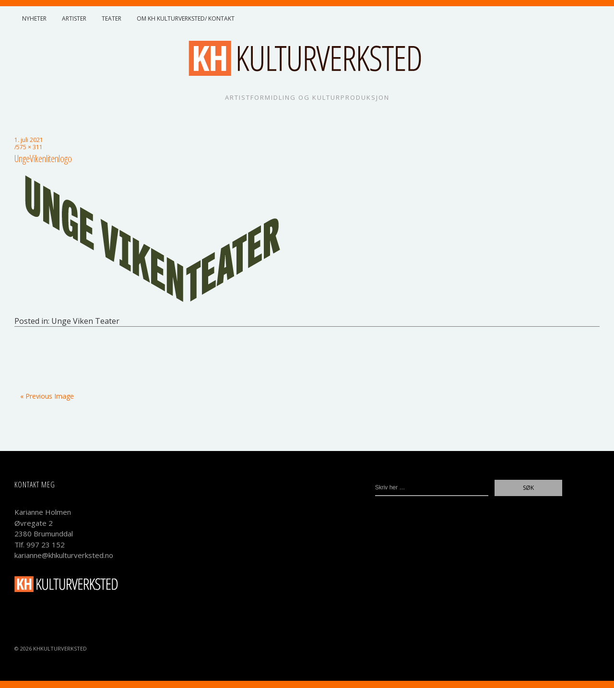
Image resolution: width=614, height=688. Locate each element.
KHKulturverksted (60, 648)
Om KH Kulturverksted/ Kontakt (186, 18)
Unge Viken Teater (85, 321)
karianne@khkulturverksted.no (63, 555)
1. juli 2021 (28, 140)
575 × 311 (29, 147)
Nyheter (34, 18)
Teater (111, 18)
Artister (74, 18)
